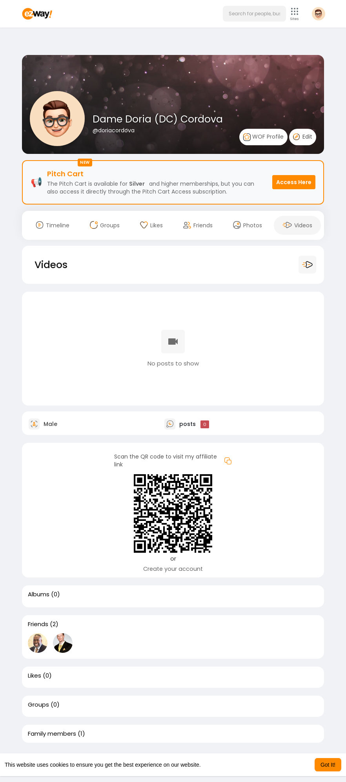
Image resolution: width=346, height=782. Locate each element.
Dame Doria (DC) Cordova (158, 119)
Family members (52, 734)
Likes (34, 675)
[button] (254, 14)
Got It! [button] (328, 765)
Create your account (173, 569)
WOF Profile (263, 137)
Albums (38, 594)
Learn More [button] (216, 765)
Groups (38, 705)
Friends (38, 624)
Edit (302, 137)
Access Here (293, 182)
